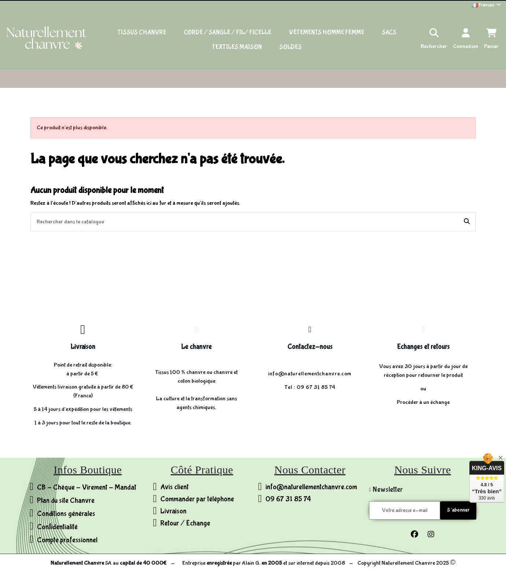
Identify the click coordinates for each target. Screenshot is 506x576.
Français (487, 5)
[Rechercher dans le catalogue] (467, 221)
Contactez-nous (309, 347)
